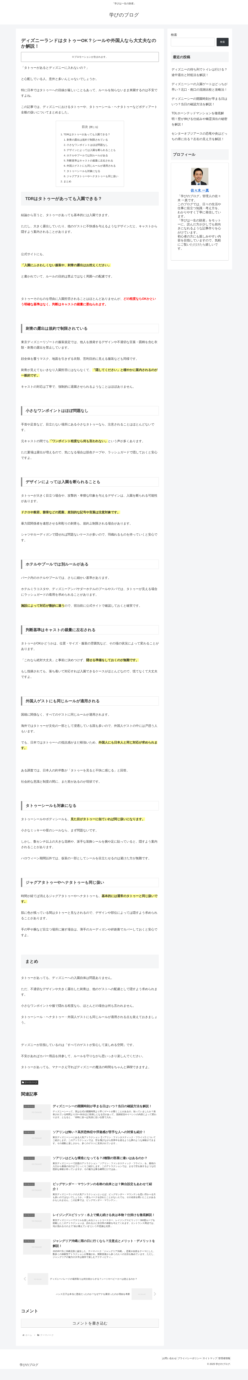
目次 (85, 127)
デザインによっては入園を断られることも (91, 151)
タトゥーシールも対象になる (83, 173)
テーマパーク (29, 1086)
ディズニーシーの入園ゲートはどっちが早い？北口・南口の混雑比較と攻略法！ (199, 86)
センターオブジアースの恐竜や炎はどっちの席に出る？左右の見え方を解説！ (199, 136)
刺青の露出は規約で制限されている (87, 140)
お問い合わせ (160, 1369)
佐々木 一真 (200, 190)
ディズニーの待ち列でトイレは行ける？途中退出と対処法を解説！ (199, 72)
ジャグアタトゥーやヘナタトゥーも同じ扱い (92, 179)
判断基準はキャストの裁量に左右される (90, 162)
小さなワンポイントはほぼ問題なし (87, 145)
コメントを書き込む (90, 1334)
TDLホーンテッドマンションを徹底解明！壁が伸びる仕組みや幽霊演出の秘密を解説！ (199, 118)
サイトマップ (206, 1369)
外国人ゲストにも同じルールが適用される (91, 168)
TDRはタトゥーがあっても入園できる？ (87, 134)
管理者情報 (223, 1369)
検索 (174, 35)
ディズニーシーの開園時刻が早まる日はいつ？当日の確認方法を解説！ (199, 101)
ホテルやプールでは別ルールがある (87, 157)
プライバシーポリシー (183, 1369)
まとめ (66, 184)
